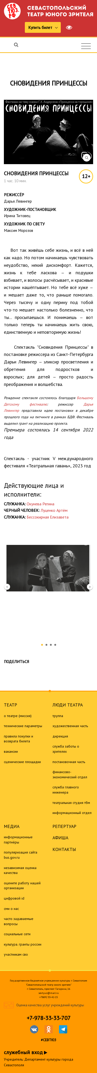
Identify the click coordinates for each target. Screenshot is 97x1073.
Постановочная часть (69, 761)
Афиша (60, 838)
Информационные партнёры (18, 839)
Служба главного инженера (66, 790)
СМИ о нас (11, 908)
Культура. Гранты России (22, 944)
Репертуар (64, 826)
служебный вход (25, 1052)
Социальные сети (17, 934)
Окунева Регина (40, 503)
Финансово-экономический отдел (70, 774)
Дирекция (60, 736)
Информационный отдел (72, 812)
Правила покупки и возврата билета (18, 739)
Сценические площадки (22, 761)
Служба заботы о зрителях (66, 749)
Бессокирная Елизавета (48, 517)
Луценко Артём (54, 510)
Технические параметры (23, 726)
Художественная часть (70, 726)
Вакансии (11, 751)
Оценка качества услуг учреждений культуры (50, 1005)
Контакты (64, 849)
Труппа (58, 715)
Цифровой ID (14, 898)
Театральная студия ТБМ (71, 802)
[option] (48, 565)
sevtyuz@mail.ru (49, 993)
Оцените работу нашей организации (22, 886)
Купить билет (40, 27)
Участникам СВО (16, 954)
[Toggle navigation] (86, 46)
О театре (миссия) (18, 715)
